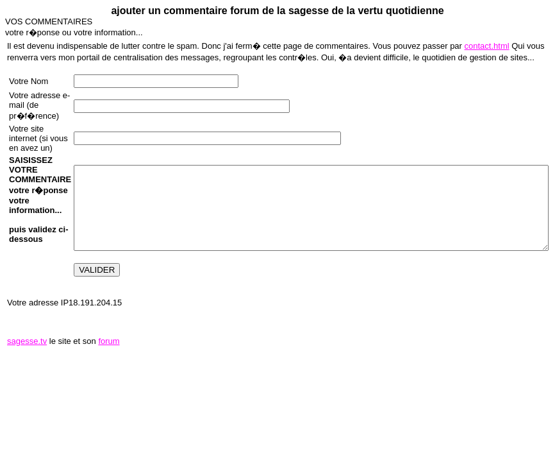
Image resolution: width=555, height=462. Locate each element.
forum (108, 341)
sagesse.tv (27, 341)
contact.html (487, 46)
